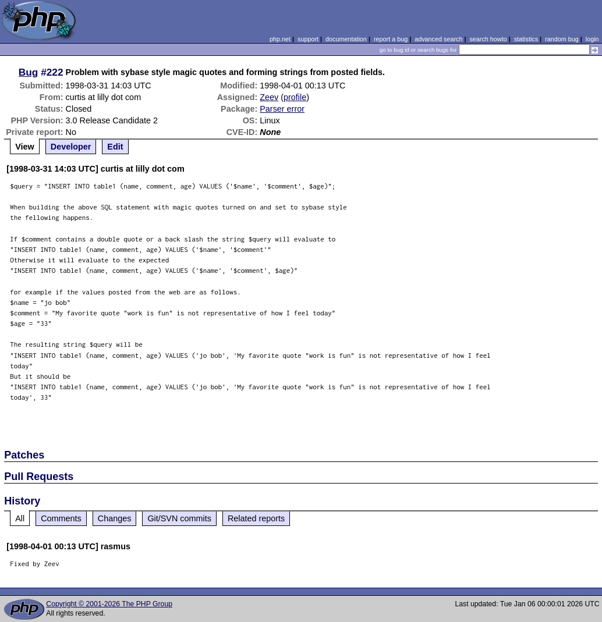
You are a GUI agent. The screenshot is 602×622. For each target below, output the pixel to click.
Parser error (282, 108)
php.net (280, 38)
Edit (115, 146)
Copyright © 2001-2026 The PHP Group (109, 604)
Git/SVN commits (179, 518)
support (308, 38)
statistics (526, 38)
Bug (28, 72)
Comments (61, 518)
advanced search (438, 38)
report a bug (391, 38)
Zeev (269, 97)
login (592, 38)
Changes (115, 518)
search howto (488, 38)
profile (295, 97)
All (19, 518)
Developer (71, 146)
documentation (346, 38)
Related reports (256, 518)
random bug (562, 38)
